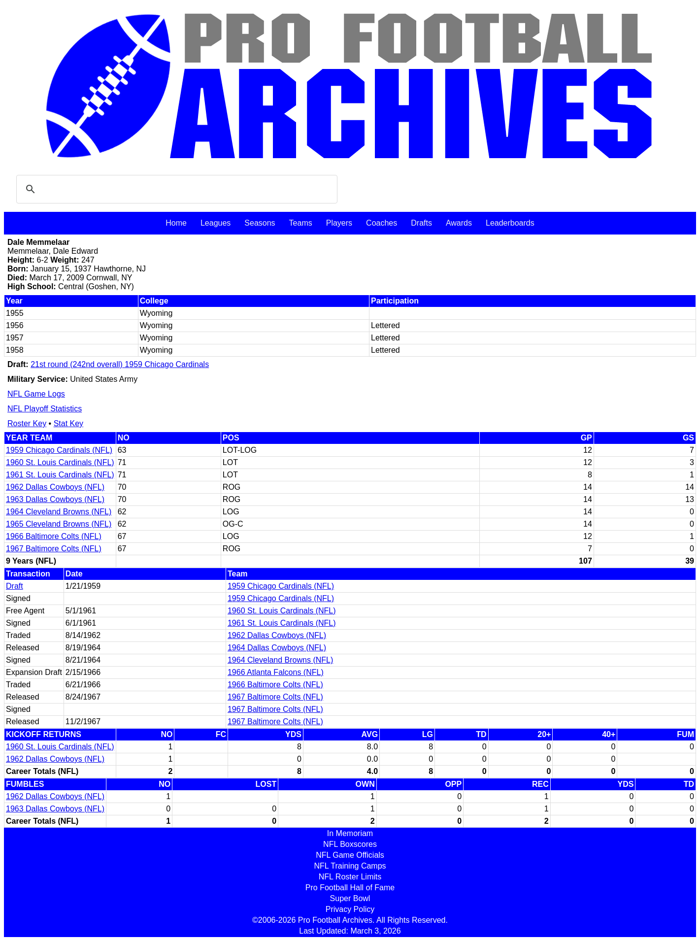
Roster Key (26, 423)
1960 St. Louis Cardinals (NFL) (60, 462)
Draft (14, 586)
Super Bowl (350, 898)
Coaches (381, 223)
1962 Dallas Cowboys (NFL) (55, 487)
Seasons (259, 223)
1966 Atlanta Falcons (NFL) (276, 672)
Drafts (421, 223)
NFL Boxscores (350, 844)
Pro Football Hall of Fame (350, 887)
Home (176, 223)
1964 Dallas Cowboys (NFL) (277, 647)
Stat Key (68, 423)
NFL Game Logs (36, 394)
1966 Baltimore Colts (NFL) (53, 536)
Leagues (215, 223)
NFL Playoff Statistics (44, 408)
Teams (300, 223)
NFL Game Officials (350, 855)
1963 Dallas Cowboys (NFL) (55, 499)
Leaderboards (510, 223)
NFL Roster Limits (350, 877)
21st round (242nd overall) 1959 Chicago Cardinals (120, 364)
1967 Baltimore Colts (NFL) (53, 548)
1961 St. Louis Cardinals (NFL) (60, 474)
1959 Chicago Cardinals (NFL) (59, 450)
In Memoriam (350, 833)
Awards (459, 223)
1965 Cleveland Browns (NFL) (58, 524)
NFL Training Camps (350, 866)
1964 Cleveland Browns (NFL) (58, 511)
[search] (175, 189)
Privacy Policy (350, 909)
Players (339, 223)
